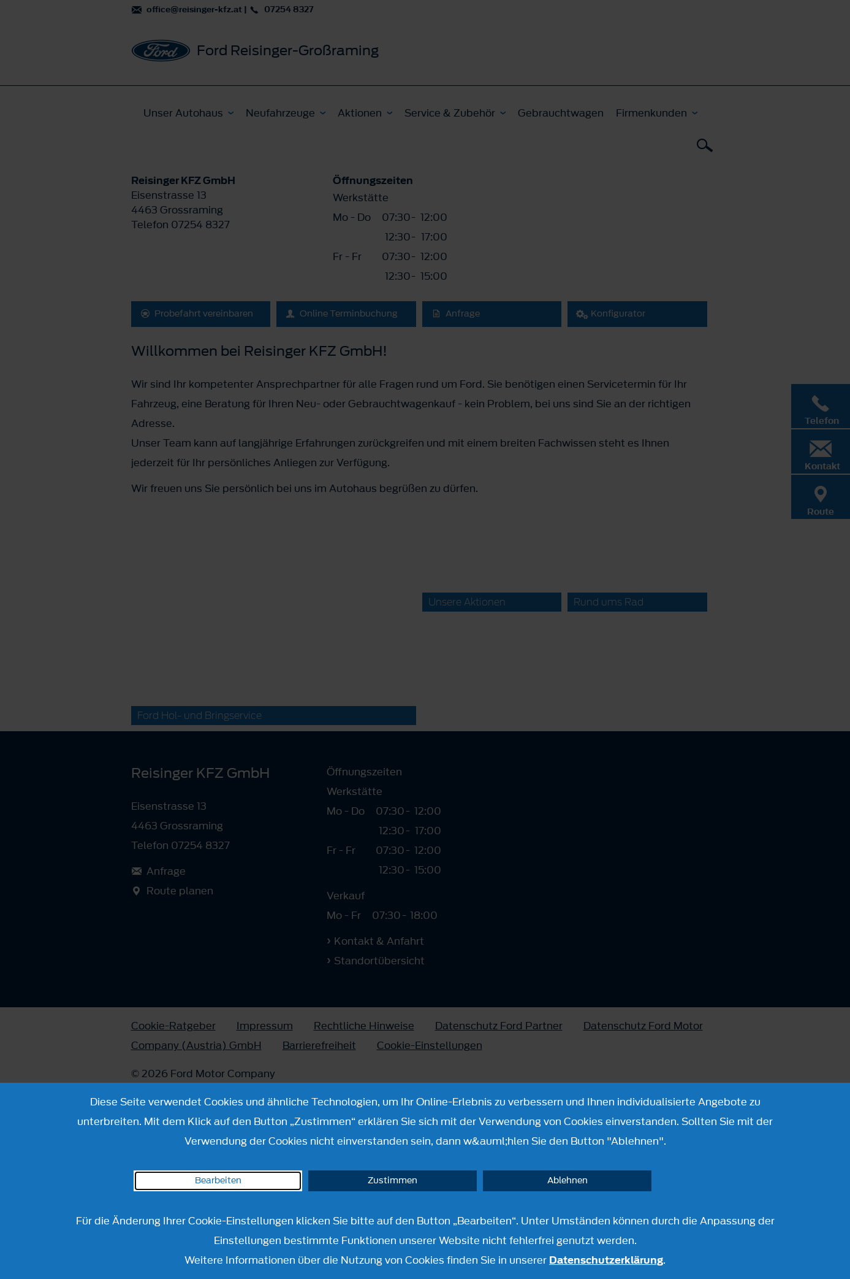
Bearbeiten (218, 1180)
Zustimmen (392, 1180)
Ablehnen (567, 1180)
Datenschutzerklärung (606, 1260)
